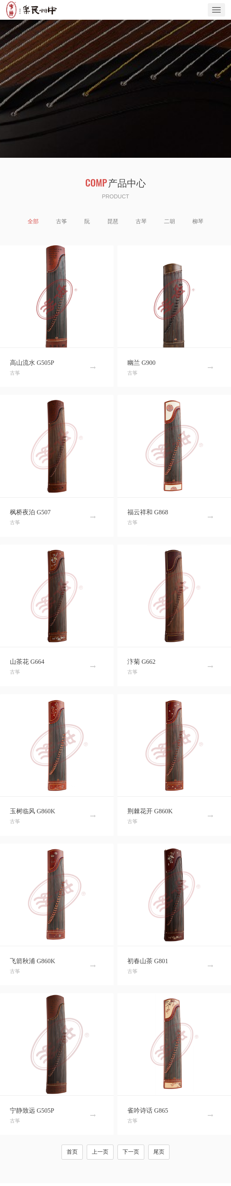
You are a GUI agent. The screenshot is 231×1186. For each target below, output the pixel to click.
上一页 (100, 1152)
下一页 (131, 1152)
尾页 (158, 1152)
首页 (72, 1152)
